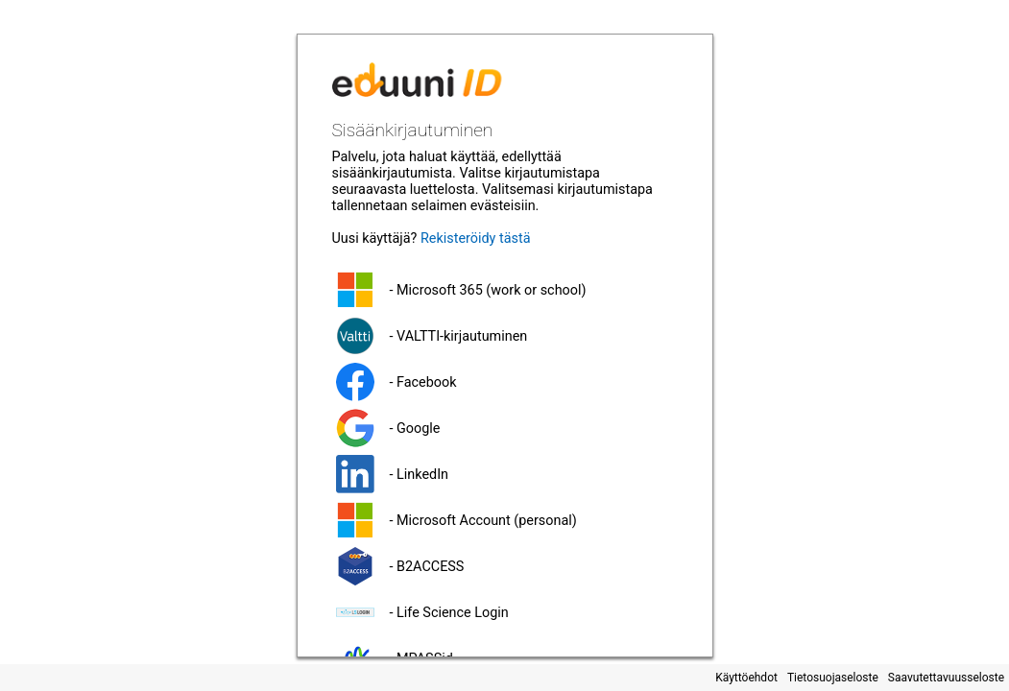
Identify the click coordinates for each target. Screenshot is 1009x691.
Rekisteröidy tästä (475, 238)
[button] (505, 290)
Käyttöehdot (746, 677)
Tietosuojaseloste (832, 677)
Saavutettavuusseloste (946, 677)
